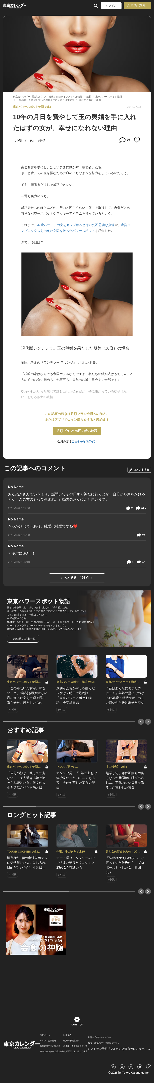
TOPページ (45, 1035)
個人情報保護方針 (71, 1041)
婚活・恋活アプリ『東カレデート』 (104, 1043)
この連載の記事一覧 (23, 638)
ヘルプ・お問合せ (48, 1041)
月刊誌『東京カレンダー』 (100, 1037)
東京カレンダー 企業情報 (51, 1052)
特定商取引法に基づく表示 (75, 1052)
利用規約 (67, 1035)
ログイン (111, 5)
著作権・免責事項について (75, 1046)
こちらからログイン (84, 441)
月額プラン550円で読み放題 (77, 431)
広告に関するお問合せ (50, 1046)
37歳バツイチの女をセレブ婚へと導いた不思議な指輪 (75, 225)
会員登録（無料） (137, 5)
